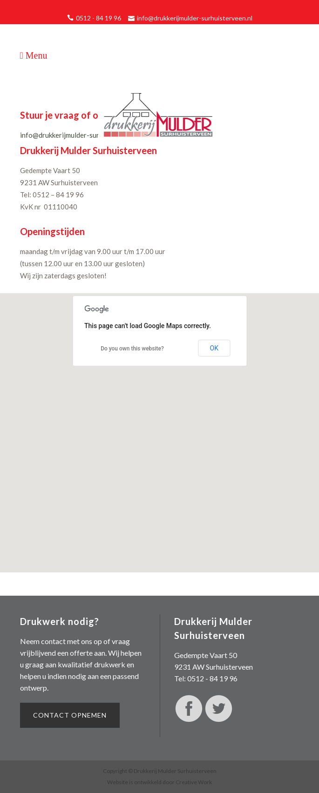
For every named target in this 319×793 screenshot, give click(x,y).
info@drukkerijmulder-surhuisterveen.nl (194, 18)
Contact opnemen (70, 715)
